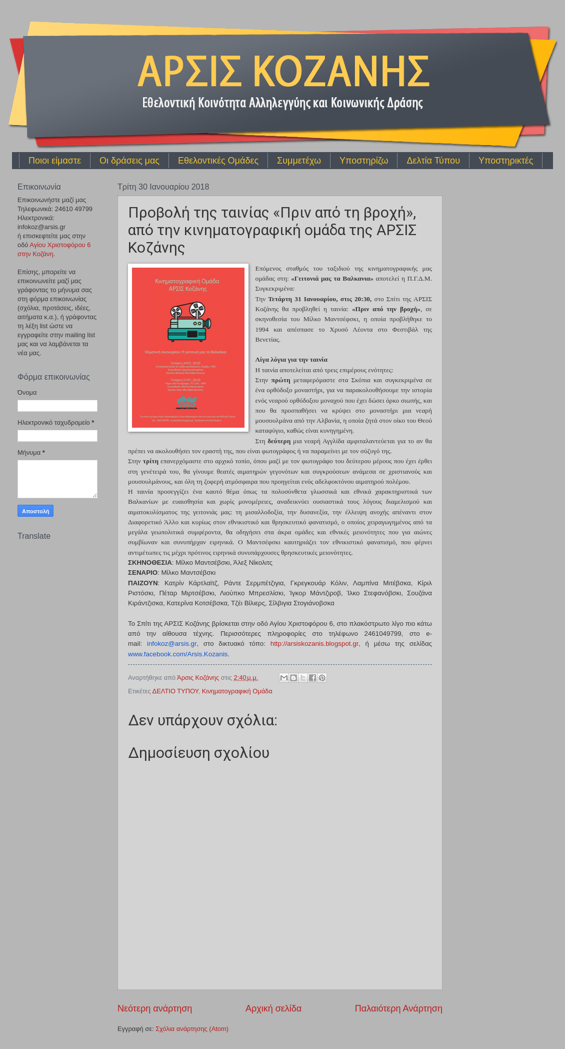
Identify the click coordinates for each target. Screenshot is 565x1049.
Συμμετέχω (299, 161)
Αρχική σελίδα (274, 1008)
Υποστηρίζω (364, 161)
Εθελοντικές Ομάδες (218, 161)
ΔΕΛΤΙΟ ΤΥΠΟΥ (175, 691)
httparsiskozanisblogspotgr (314, 643)
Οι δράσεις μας (130, 161)
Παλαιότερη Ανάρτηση (398, 1008)
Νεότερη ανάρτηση (155, 1008)
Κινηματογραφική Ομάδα (237, 691)
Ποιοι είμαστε (54, 161)
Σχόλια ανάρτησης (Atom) (192, 1028)
